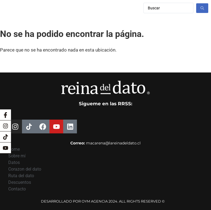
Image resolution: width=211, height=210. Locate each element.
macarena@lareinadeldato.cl (113, 143)
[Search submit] (202, 8)
